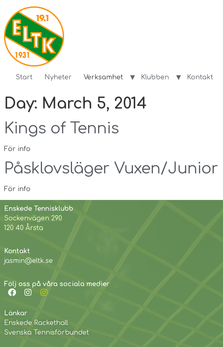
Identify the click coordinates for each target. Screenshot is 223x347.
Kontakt (200, 77)
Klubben (155, 77)
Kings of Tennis (61, 128)
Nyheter (58, 77)
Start (24, 77)
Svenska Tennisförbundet (46, 332)
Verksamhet (103, 77)
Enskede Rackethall (36, 323)
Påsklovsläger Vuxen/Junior (111, 168)
